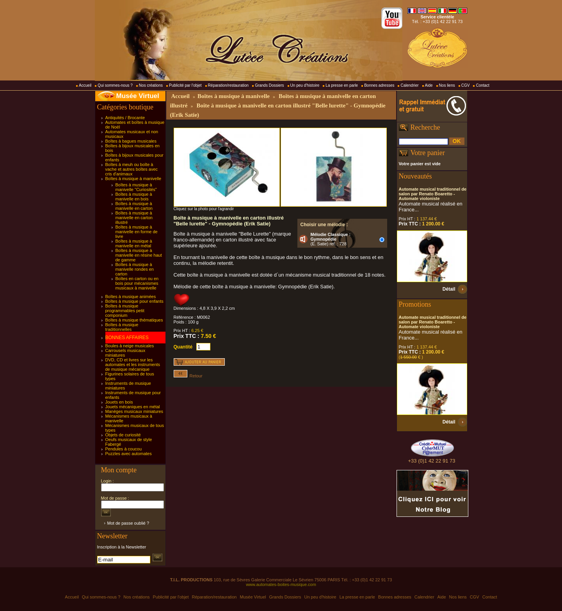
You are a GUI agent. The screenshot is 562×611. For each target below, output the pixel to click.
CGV (465, 85)
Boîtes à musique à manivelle (133, 178)
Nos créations (151, 85)
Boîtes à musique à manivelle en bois (134, 196)
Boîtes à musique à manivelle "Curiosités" (136, 187)
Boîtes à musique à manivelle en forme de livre (137, 232)
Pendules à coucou (123, 449)
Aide (429, 85)
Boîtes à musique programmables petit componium (124, 311)
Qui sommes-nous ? (115, 85)
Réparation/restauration (228, 85)
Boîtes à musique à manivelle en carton (134, 206)
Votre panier (428, 153)
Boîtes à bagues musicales (131, 141)
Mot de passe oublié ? (128, 523)
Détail (449, 289)
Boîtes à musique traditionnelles (122, 327)
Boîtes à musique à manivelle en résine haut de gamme (139, 255)
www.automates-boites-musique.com (281, 584)
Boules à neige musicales (129, 345)
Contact (482, 85)
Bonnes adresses (379, 85)
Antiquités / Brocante (125, 117)
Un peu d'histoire (305, 85)
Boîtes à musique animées (130, 296)
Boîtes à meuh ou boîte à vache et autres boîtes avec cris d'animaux (131, 169)
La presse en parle (341, 85)
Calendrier (409, 85)
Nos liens (447, 85)
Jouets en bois (119, 402)
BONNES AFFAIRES (127, 337)
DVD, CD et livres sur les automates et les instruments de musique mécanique (132, 364)
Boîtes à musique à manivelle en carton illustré (134, 218)
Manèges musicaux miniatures (134, 411)
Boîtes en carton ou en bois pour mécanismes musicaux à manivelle (137, 283)
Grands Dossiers (269, 85)
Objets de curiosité (123, 434)
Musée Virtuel (137, 96)
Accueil (85, 85)
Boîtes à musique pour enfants (134, 301)
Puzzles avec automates (128, 453)
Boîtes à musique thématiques (134, 320)
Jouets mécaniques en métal (132, 406)
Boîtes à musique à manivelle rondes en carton (135, 269)
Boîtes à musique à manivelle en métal (134, 243)
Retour (188, 375)
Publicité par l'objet (185, 85)
